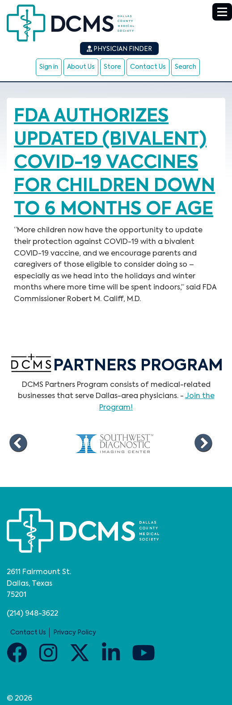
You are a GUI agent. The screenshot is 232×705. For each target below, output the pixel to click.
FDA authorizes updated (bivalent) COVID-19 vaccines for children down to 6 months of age (114, 163)
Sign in (48, 67)
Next (203, 443)
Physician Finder (119, 49)
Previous (18, 443)
